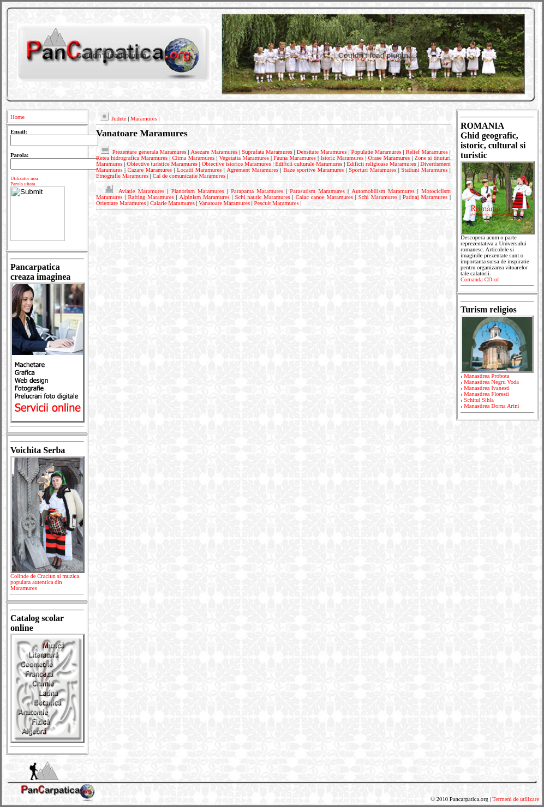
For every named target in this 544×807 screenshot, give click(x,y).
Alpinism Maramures (205, 197)
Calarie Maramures (172, 203)
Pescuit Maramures (276, 203)
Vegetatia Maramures (244, 158)
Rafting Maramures (151, 197)
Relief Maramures (426, 152)
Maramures (143, 119)
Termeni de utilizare (515, 799)
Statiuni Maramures (424, 170)
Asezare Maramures (213, 152)
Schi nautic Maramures (262, 197)
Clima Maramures (193, 158)
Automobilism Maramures (382, 191)
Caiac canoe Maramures (324, 197)
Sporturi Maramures (372, 170)
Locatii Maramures (199, 170)
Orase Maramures (389, 158)
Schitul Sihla (479, 400)
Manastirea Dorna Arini (491, 406)
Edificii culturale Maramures (308, 164)
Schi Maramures (377, 197)
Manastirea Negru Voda (491, 382)
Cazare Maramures (150, 170)
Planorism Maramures (197, 191)
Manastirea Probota (486, 376)
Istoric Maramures (341, 158)
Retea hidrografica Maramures (132, 158)
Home (17, 117)
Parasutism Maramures (317, 191)
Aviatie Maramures (141, 191)
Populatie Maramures (376, 152)
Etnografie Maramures (122, 176)
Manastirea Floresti (486, 394)
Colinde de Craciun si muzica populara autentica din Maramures (47, 584)
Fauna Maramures (294, 158)
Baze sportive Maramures (313, 170)
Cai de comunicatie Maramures (189, 176)
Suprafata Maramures (267, 152)
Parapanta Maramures (257, 191)
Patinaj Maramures (425, 197)
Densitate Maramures (322, 152)
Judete (118, 119)
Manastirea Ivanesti (487, 388)
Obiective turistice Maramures (162, 164)
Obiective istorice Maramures (236, 164)
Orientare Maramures (121, 203)
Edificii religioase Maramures (381, 164)
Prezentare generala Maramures (149, 152)
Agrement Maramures (252, 170)
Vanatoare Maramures (224, 203)
